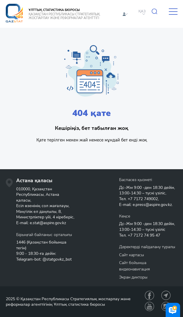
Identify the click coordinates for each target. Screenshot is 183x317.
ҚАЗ (142, 11)
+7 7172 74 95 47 (144, 235)
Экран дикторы (133, 277)
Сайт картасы (131, 255)
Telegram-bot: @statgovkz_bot (44, 259)
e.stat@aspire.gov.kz (48, 223)
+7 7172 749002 (143, 199)
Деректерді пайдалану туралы (147, 247)
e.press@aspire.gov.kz (152, 204)
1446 (20, 242)
